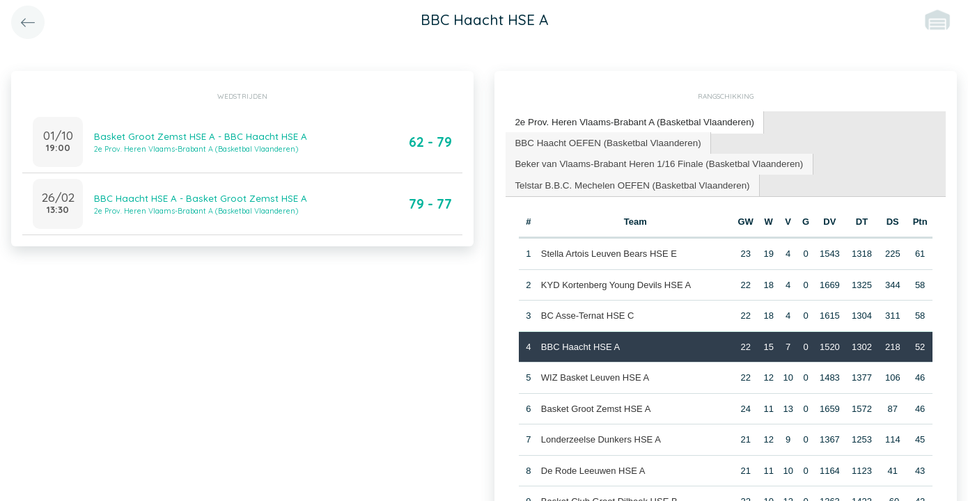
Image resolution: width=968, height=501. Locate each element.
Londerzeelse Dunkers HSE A (600, 436)
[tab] (631, 122)
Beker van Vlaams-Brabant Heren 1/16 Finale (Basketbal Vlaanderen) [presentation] (655, 162)
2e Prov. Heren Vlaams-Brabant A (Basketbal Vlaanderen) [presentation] (631, 121)
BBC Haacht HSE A (579, 344)
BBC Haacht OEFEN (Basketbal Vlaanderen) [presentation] (605, 141)
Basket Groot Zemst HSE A (595, 406)
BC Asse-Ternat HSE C (587, 313)
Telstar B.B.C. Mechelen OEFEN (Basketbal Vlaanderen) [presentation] (628, 182)
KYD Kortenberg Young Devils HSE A (615, 282)
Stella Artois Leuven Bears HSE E (608, 251)
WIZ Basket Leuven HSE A (594, 374)
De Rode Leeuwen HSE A (592, 468)
